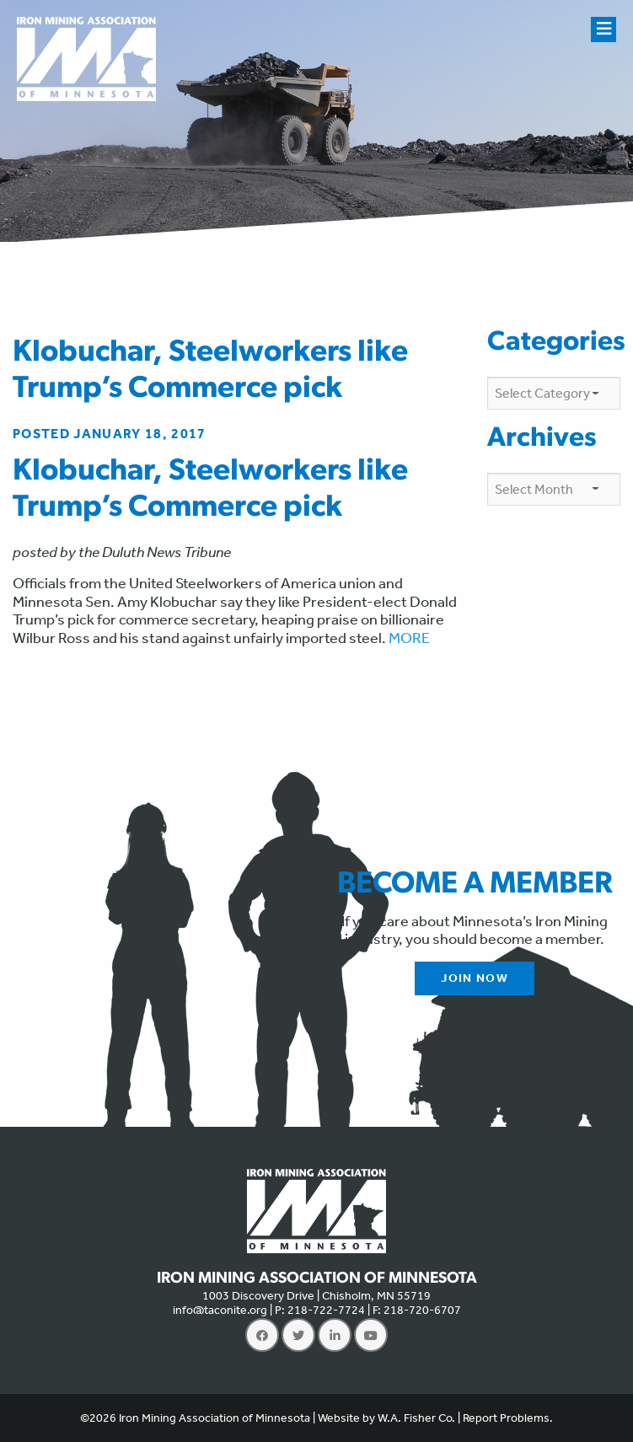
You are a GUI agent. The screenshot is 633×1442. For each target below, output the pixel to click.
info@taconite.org (220, 1310)
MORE (409, 638)
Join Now (474, 978)
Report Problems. (508, 1418)
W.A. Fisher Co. (416, 1418)
